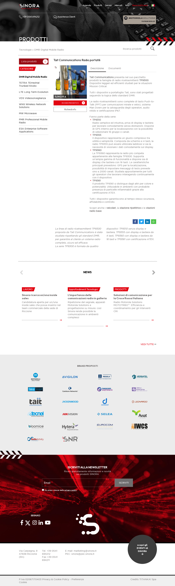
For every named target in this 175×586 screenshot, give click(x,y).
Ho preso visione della (61, 490)
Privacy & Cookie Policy (55, 579)
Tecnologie (25, 49)
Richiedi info (70, 109)
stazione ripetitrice (130, 208)
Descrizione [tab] (97, 68)
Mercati (118, 5)
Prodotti (98, 5)
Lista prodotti (29, 61)
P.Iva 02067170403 (30, 579)
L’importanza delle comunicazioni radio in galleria (87, 296)
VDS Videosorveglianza (32, 98)
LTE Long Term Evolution (33, 92)
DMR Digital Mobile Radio (49, 49)
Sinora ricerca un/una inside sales (39, 296)
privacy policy (70, 490)
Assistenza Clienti (64, 16)
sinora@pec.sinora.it (82, 554)
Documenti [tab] (114, 68)
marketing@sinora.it (85, 550)
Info (127, 5)
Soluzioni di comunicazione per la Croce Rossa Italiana (133, 296)
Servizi (108, 5)
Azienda (86, 5)
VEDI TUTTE (148, 344)
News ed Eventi (140, 5)
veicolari (111, 208)
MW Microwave (28, 113)
